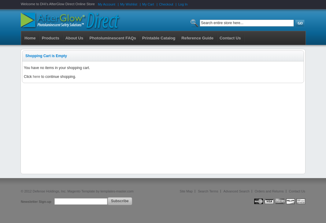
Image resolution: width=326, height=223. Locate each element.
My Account (106, 4)
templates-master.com (116, 191)
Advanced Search (237, 191)
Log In (183, 4)
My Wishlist (128, 4)
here (36, 77)
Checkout (166, 4)
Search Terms (208, 191)
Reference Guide (197, 38)
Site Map (186, 191)
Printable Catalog (158, 38)
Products (50, 38)
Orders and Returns (269, 191)
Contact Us (297, 191)
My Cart (148, 4)
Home (30, 38)
